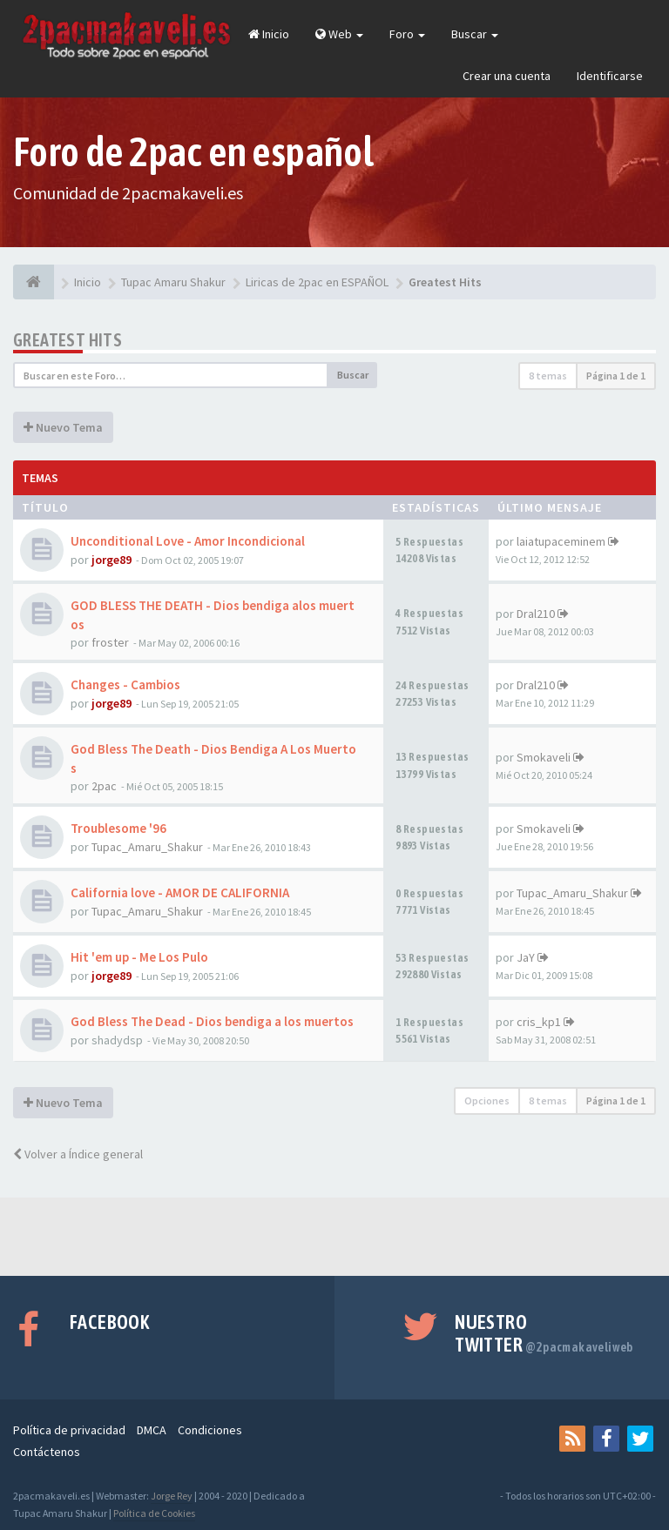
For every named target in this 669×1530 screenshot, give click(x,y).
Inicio (268, 34)
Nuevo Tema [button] (63, 427)
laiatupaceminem (561, 541)
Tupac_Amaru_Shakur (147, 847)
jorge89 (111, 559)
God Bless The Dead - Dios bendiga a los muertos (212, 1021)
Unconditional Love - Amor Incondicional (188, 541)
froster (110, 642)
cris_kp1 (539, 1022)
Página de (615, 375)
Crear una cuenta (507, 76)
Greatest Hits (67, 340)
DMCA (151, 1430)
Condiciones (210, 1430)
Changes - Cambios (125, 684)
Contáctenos (46, 1452)
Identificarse (610, 76)
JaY (526, 957)
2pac (104, 786)
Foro (407, 34)
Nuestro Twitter (544, 1333)
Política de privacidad (69, 1430)
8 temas (548, 375)
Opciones (487, 1100)
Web (339, 34)
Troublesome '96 (118, 828)
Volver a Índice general (78, 1154)
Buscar (474, 34)
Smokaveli (544, 757)
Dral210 (536, 613)
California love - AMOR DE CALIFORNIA (180, 892)
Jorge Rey (172, 1495)
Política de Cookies (154, 1513)
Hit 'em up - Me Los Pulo (139, 957)
